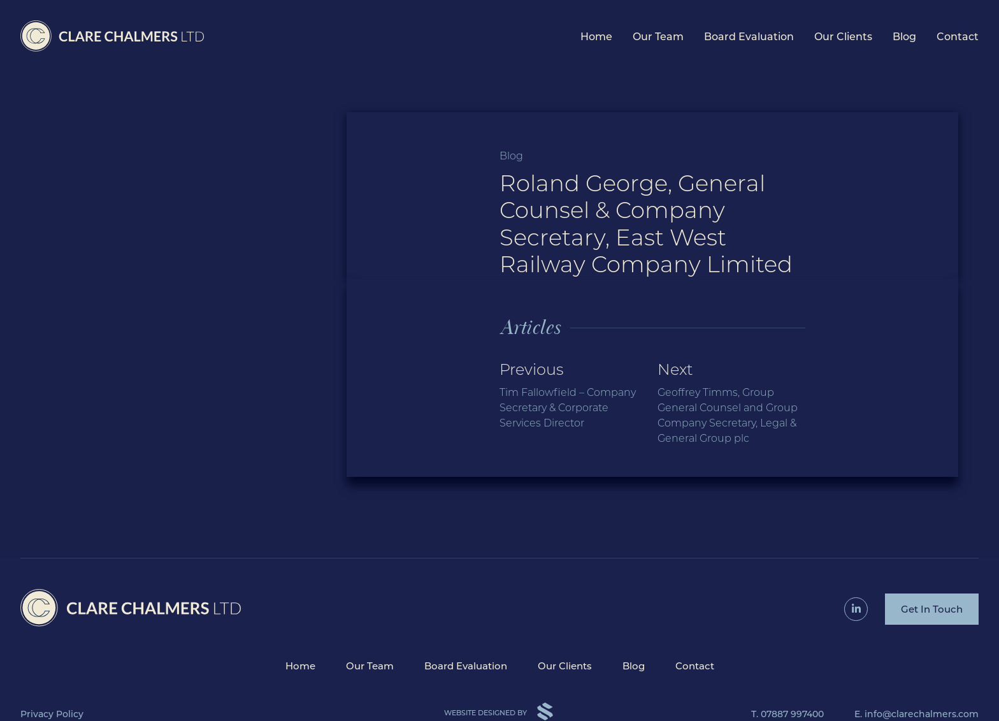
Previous (573, 395)
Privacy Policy (51, 714)
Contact (958, 37)
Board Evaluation (749, 37)
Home (596, 37)
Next (731, 403)
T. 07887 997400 (787, 714)
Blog (904, 37)
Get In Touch (932, 609)
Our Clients (843, 37)
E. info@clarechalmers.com (916, 714)
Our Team (658, 37)
